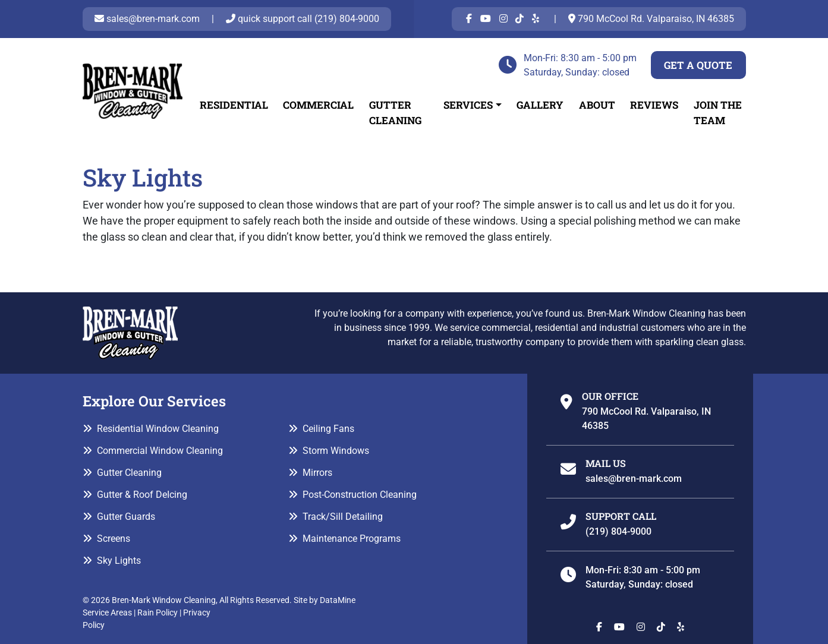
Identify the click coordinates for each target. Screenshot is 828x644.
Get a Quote (698, 65)
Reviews (654, 105)
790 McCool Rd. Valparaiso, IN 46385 (651, 18)
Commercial (318, 105)
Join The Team (718, 112)
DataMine (337, 600)
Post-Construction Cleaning (360, 494)
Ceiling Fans (328, 428)
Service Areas (107, 612)
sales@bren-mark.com (147, 18)
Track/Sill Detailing (343, 516)
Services (468, 105)
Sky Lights (119, 560)
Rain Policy (157, 612)
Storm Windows (336, 450)
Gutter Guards (126, 516)
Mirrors (317, 472)
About (597, 105)
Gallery (540, 105)
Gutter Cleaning (395, 112)
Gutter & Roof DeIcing (142, 494)
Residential (234, 105)
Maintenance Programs (352, 538)
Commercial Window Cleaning (160, 450)
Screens (113, 538)
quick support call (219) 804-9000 (302, 18)
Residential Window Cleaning (158, 428)
